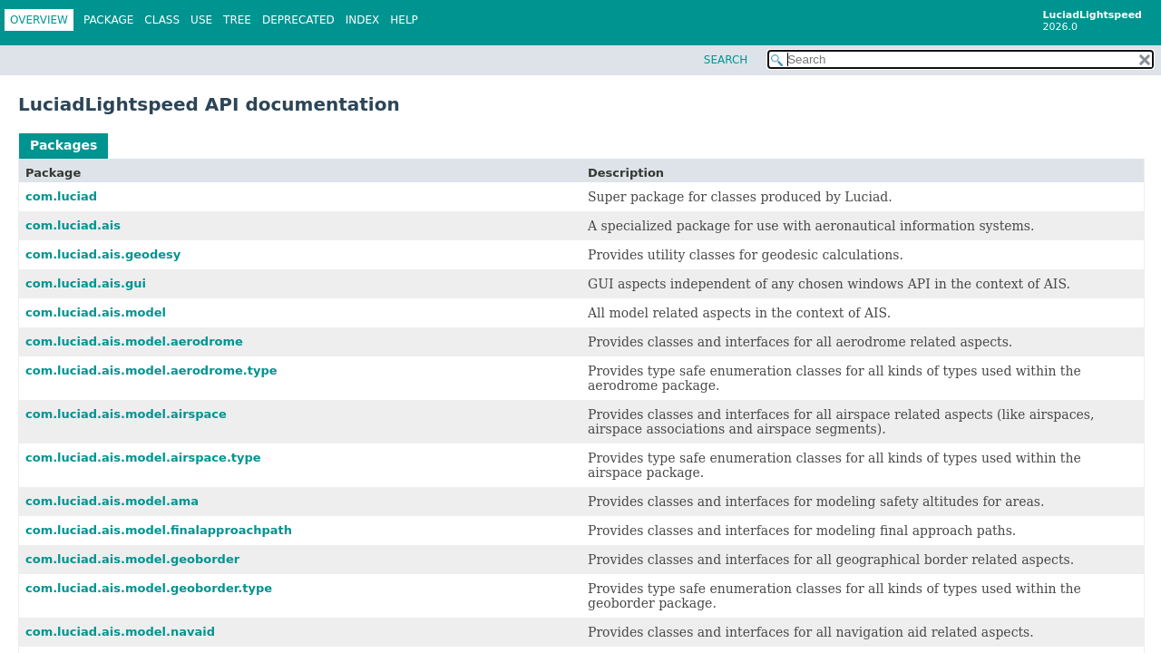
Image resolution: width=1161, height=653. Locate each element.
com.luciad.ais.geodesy (102, 254)
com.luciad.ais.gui (85, 283)
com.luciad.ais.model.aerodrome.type (151, 370)
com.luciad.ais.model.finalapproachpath (158, 530)
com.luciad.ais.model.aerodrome (134, 341)
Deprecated (298, 20)
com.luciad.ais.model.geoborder (132, 559)
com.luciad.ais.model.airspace (126, 414)
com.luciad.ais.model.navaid (120, 631)
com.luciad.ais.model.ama (112, 501)
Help (404, 20)
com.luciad (61, 196)
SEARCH (726, 60)
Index (363, 20)
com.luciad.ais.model (95, 312)
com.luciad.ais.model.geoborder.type (148, 588)
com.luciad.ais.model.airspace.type (143, 457)
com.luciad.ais (73, 225)
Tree (237, 20)
